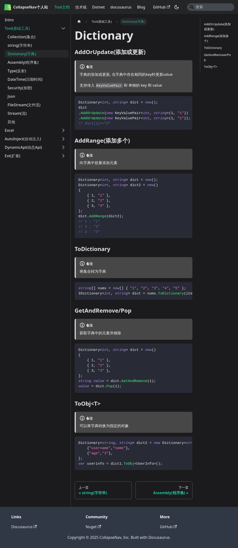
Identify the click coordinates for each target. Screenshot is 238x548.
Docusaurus (24, 526)
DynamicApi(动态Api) (23, 147)
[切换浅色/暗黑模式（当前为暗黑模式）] (176, 7)
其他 (11, 121)
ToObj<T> (210, 66)
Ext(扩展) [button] (12, 155)
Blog (141, 7)
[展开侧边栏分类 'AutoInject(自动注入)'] (63, 139)
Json (11, 96)
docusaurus (121, 7)
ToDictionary (213, 48)
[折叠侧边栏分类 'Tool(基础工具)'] (63, 28)
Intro (9, 19)
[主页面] (79, 21)
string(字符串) (20, 45)
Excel (9, 130)
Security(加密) (20, 87)
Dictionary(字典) (22, 53)
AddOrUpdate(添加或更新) (217, 26)
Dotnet (98, 7)
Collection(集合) (21, 36)
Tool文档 (62, 7)
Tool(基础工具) (17, 28)
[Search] (210, 7)
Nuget (93, 526)
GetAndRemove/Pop (217, 57)
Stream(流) (17, 113)
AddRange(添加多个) (216, 38)
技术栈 (81, 7)
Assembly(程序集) (23, 62)
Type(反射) (17, 70)
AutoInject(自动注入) (23, 138)
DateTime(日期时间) (25, 79)
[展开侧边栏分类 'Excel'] (63, 130)
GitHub (161, 7)
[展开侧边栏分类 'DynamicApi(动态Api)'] (63, 147)
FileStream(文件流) (24, 104)
